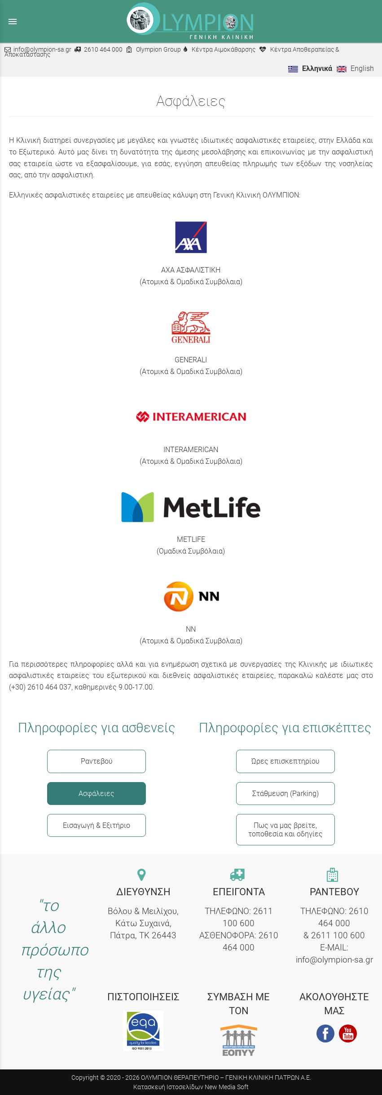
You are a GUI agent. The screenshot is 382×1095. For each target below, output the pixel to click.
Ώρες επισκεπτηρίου (285, 761)
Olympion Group (158, 49)
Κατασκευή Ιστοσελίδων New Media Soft (191, 1087)
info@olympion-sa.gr (42, 49)
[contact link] (143, 876)
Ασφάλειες (96, 793)
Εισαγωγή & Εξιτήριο (96, 825)
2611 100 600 (338, 935)
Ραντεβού (97, 761)
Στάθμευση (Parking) (285, 793)
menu (12, 21)
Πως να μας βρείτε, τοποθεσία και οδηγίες (285, 829)
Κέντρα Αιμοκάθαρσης (223, 49)
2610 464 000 (103, 49)
